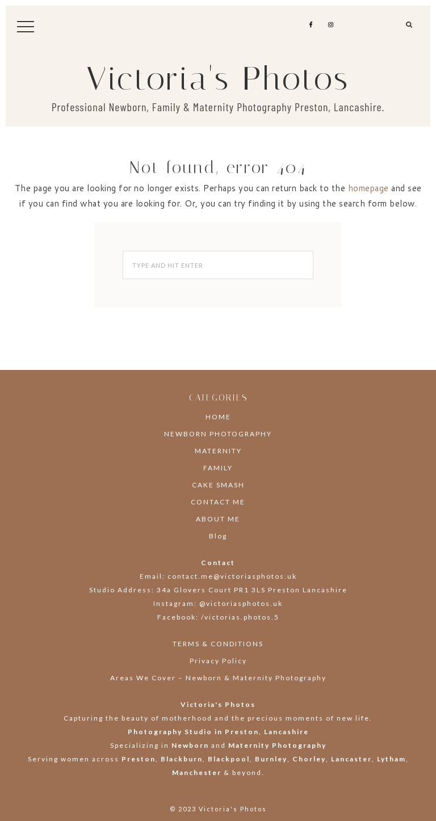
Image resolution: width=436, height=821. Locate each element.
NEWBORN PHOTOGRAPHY (218, 434)
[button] (409, 28)
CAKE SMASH (218, 485)
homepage (368, 188)
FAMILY (218, 468)
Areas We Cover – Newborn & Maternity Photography (218, 677)
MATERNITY (218, 451)
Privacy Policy (218, 660)
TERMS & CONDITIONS (218, 643)
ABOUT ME (218, 519)
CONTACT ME (218, 502)
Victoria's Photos (218, 78)
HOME (218, 416)
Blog (218, 536)
